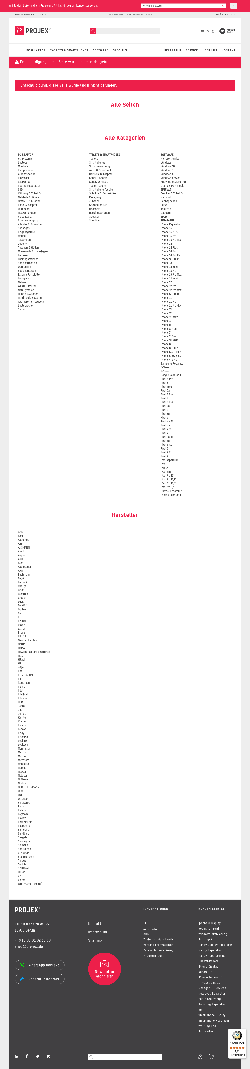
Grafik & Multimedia (172, 186)
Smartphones (97, 162)
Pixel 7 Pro (167, 394)
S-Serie (165, 367)
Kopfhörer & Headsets (31, 302)
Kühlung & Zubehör (29, 193)
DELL (21, 602)
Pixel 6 (164, 410)
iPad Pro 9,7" (168, 487)
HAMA (21, 648)
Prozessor (23, 178)
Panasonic (24, 803)
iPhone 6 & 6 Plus (171, 352)
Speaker (94, 217)
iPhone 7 (166, 332)
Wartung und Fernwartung (207, 1029)
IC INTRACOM (25, 675)
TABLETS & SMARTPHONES (69, 50)
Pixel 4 (164, 433)
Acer (20, 536)
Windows (166, 162)
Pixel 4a (165, 425)
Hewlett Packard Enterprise (34, 652)
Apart (21, 551)
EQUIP (21, 625)
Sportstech (24, 849)
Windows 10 (168, 166)
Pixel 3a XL (167, 437)
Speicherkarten (27, 271)
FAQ (146, 923)
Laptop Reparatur (171, 495)
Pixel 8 (164, 383)
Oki (20, 795)
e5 (19, 613)
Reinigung (95, 197)
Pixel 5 (164, 418)
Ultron (21, 872)
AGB (146, 934)
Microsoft (23, 760)
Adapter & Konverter (30, 224)
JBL (20, 710)
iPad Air (165, 468)
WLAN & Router (27, 286)
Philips (22, 810)
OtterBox (23, 799)
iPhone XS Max (169, 317)
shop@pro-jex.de (29, 947)
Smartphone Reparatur (213, 1021)
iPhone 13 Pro (168, 271)
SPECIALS (120, 50)
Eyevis (21, 632)
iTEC (20, 702)
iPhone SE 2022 (170, 259)
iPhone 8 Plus (169, 329)
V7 (19, 876)
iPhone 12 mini (169, 278)
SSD (20, 189)
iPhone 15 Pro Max (171, 240)
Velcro (21, 880)
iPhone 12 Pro (168, 286)
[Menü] (243, 1031)
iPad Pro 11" (167, 475)
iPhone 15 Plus (169, 232)
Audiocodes (24, 567)
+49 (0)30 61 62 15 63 (33, 940)
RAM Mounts (25, 822)
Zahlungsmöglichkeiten (159, 939)
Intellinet (23, 694)
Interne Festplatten (29, 186)
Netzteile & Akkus (28, 197)
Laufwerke (24, 182)
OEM (20, 791)
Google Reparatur (171, 375)
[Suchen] (93, 31)
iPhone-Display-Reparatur (208, 969)
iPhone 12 (166, 282)
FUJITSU (23, 636)
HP (19, 663)
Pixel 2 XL (166, 452)
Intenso (22, 698)
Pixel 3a (165, 441)
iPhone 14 (166, 244)
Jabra (21, 706)
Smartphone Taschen (101, 189)
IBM (20, 671)
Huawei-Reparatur (210, 961)
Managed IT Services (212, 988)
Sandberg (23, 833)
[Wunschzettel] (207, 31)
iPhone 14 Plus (169, 247)
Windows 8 (167, 174)
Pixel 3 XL (166, 445)
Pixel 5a (165, 414)
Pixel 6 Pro (167, 402)
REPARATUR (172, 50)
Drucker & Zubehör (172, 193)
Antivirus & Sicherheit (173, 182)
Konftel (22, 717)
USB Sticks (24, 267)
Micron (22, 756)
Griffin (21, 644)
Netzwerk (23, 282)
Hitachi (22, 659)
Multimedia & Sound (30, 298)
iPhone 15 (166, 228)
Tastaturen (24, 240)
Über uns (210, 50)
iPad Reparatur (169, 460)
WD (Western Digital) (30, 884)
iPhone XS (166, 313)
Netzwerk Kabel (27, 213)
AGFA (21, 544)
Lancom (22, 725)
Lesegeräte (24, 278)
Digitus (22, 609)
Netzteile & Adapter (100, 174)
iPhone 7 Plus (168, 336)
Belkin (21, 578)
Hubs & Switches (28, 294)
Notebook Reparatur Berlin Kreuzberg (212, 996)
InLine (21, 687)
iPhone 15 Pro (168, 236)
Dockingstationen (28, 259)
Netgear (22, 775)
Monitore (23, 166)
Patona (22, 806)
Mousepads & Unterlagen (33, 251)
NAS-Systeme (26, 290)
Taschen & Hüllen (28, 247)
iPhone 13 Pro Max (171, 274)
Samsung (23, 830)
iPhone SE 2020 (170, 294)
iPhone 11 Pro (168, 302)
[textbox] (183, 6)
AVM (20, 571)
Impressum (97, 932)
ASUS (21, 559)
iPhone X (166, 321)
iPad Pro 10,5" (168, 483)
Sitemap (95, 940)
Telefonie (166, 209)
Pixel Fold (166, 387)
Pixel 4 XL (166, 429)
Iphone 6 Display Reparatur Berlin (209, 926)
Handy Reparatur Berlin (214, 956)
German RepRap (27, 640)
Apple (21, 555)
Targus (22, 860)
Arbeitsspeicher (27, 174)
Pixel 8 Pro (167, 379)
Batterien (23, 255)
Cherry (22, 586)
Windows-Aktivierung (212, 934)
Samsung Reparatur (172, 363)
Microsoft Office (170, 159)
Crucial (22, 598)
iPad (163, 464)
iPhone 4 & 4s (169, 360)
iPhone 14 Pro (168, 251)
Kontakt (229, 50)
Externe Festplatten (29, 274)
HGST (21, 656)
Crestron (23, 594)
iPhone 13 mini (169, 267)
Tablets (93, 159)
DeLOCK (22, 605)
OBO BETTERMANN (28, 787)
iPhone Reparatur (171, 224)
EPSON (22, 621)
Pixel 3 (164, 448)
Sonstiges (24, 228)
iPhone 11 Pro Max (171, 305)
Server (164, 205)
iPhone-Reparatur (210, 977)
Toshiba (22, 864)
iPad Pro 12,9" (168, 479)
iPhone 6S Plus (169, 348)
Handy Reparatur (209, 950)
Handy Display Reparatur (215, 945)
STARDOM (23, 853)
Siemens (23, 845)
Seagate (22, 837)
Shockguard (25, 841)
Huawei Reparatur (171, 491)
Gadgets (166, 213)
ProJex (22, 818)
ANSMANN (24, 547)
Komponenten (26, 170)
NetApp (22, 772)
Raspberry (24, 826)
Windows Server (170, 178)
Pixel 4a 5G (167, 421)
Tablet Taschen (98, 186)
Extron (22, 629)
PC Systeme (25, 159)
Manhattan (24, 748)
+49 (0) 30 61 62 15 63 (224, 14)
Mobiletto (23, 764)
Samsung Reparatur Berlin (211, 1007)
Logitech (23, 745)
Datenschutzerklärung (158, 950)
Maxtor (22, 752)
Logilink (22, 741)
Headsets (94, 209)
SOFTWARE (100, 50)
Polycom (23, 814)
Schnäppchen (169, 201)
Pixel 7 (164, 398)
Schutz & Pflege (98, 182)
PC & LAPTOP (35, 50)
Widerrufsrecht (153, 956)
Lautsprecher (26, 305)
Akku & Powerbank (100, 170)
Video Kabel (25, 217)
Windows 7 (167, 170)
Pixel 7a (165, 390)
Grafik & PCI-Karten (29, 201)
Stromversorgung (28, 220)
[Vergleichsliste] (202, 31)
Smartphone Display (212, 1015)
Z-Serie (165, 371)
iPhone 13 (166, 263)
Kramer (22, 721)
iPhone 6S (166, 344)
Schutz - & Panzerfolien (103, 193)
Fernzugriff (205, 939)
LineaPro (23, 737)
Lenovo (22, 729)
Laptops (22, 162)
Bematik (23, 582)
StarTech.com (26, 857)
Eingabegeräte (26, 232)
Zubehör (23, 244)
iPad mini (166, 472)
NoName (23, 779)
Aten (20, 563)
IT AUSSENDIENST (210, 983)
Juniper (22, 714)
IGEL (20, 679)
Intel (20, 690)
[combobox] (183, 5)
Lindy (21, 733)
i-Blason (22, 667)
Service (192, 50)
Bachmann (24, 574)
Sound (22, 309)
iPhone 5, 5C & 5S (171, 356)
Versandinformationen (158, 945)
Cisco (21, 590)
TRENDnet (23, 868)
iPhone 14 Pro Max (171, 255)
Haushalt (166, 197)
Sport (164, 217)
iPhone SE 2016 (169, 340)
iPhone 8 (166, 325)
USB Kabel (24, 209)
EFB (20, 617)
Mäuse (22, 236)
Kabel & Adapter (27, 205)
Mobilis (22, 768)
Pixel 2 (164, 456)
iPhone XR (166, 309)
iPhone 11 (166, 298)
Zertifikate (150, 929)
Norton (22, 783)
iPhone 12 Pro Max (171, 290)
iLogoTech (24, 683)
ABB (20, 532)
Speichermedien (27, 263)
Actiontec (23, 540)
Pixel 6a (165, 406)
